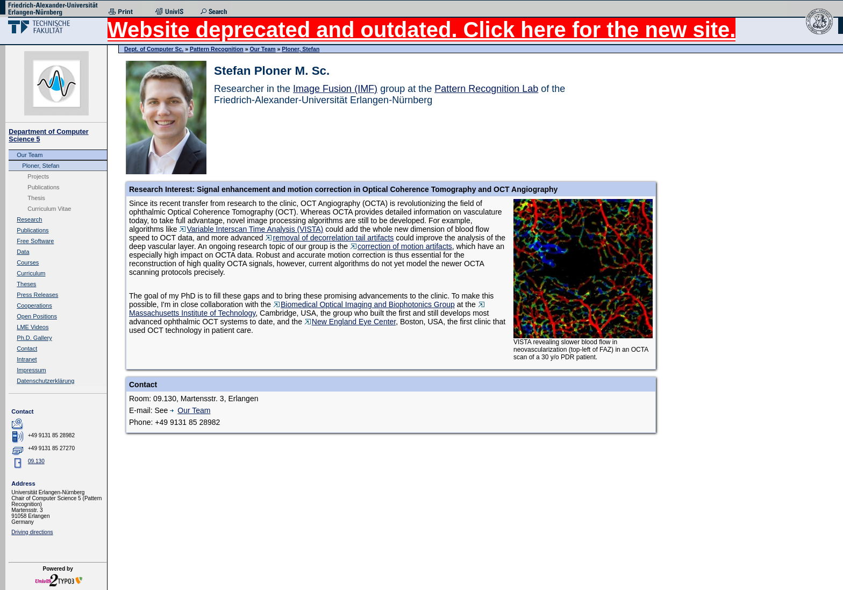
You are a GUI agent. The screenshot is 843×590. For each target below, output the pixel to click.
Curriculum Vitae (49, 208)
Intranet (27, 359)
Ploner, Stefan (40, 165)
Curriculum (31, 273)
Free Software (35, 241)
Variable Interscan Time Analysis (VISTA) (251, 229)
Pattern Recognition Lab (486, 88)
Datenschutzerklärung (45, 381)
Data (23, 251)
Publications (43, 187)
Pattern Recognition (217, 49)
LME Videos (32, 327)
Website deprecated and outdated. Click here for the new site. (421, 29)
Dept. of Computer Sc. (153, 49)
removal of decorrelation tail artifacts (329, 237)
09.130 (36, 461)
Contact (27, 348)
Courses (28, 262)
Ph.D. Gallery (34, 338)
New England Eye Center (350, 321)
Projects (38, 176)
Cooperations (34, 305)
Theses (26, 284)
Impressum (31, 370)
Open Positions (37, 316)
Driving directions (32, 532)
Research (29, 219)
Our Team (29, 155)
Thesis (36, 198)
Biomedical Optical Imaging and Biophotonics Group (364, 304)
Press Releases (37, 295)
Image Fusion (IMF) (335, 88)
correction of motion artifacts (401, 246)
